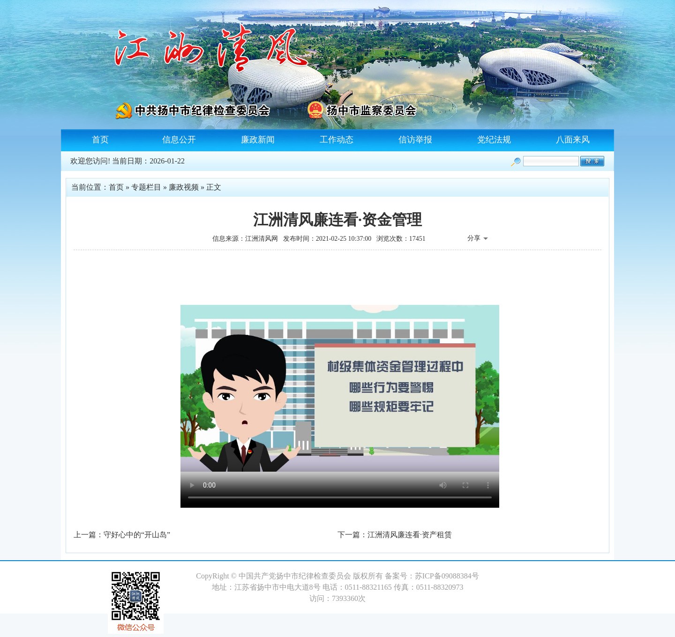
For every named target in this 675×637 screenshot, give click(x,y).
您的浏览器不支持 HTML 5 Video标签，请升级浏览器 (339, 388)
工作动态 (336, 139)
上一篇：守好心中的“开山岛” (122, 535)
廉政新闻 (258, 139)
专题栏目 (146, 187)
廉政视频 (184, 187)
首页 (100, 139)
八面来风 (573, 139)
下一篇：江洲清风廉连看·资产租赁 (395, 535)
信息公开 (179, 139)
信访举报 (415, 139)
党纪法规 (494, 139)
